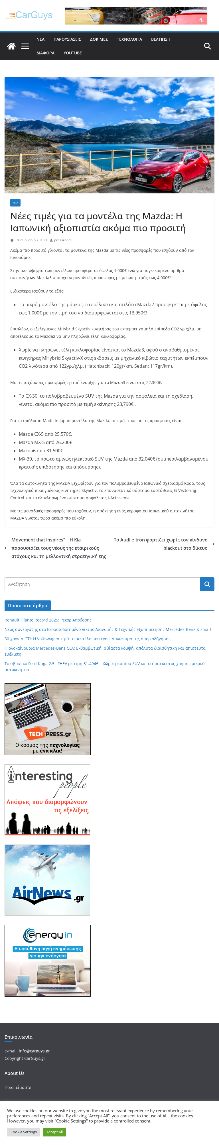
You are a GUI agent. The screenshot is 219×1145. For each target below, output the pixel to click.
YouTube (73, 53)
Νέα (40, 39)
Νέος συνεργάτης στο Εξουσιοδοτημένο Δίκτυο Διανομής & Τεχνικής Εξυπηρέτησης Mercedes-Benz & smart (108, 629)
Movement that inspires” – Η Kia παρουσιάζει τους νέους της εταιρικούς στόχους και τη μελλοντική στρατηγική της (55, 548)
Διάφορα (45, 53)
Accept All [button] (54, 1131)
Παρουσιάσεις (67, 39)
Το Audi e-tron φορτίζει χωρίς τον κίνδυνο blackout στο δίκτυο (164, 544)
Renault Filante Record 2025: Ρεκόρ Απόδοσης (48, 620)
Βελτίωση (161, 39)
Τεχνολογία (129, 39)
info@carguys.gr (34, 1051)
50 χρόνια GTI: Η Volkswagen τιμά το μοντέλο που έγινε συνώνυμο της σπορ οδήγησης (88, 638)
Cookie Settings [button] (24, 1131)
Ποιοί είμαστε (18, 1087)
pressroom (63, 240)
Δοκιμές (99, 39)
